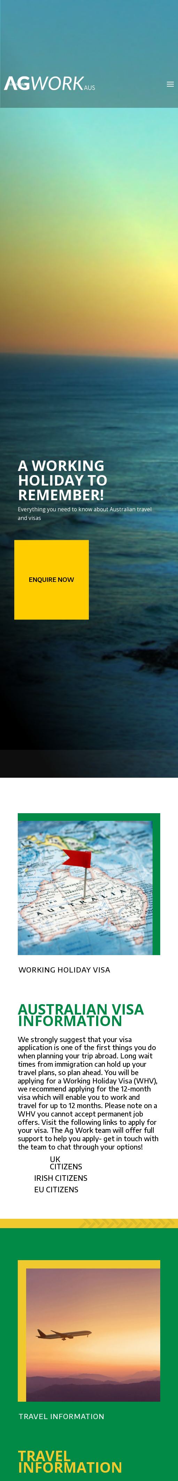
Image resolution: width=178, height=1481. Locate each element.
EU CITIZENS (56, 1189)
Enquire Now (51, 579)
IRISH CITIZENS (60, 1178)
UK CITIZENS (66, 1162)
